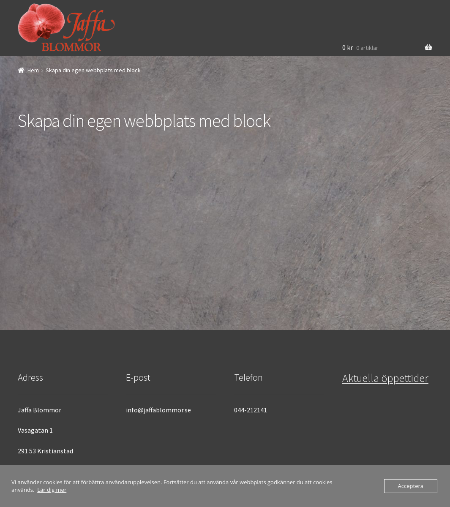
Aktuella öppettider (385, 378)
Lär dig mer (51, 489)
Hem (33, 70)
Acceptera (410, 486)
